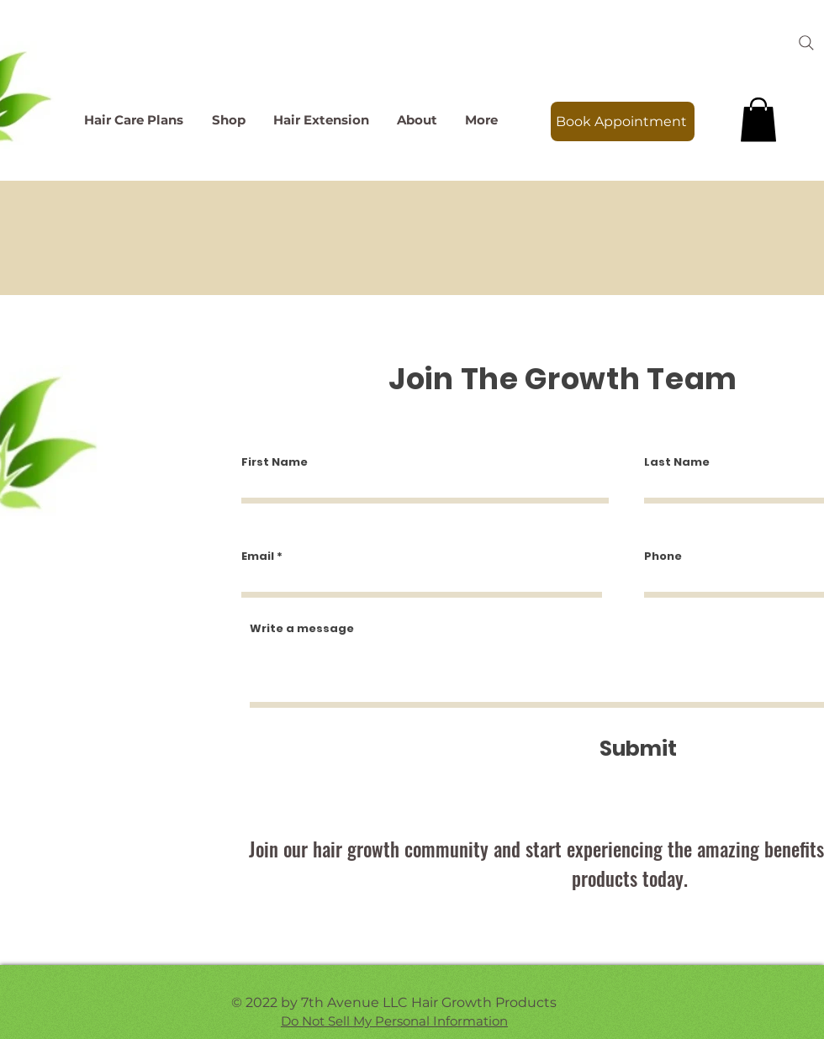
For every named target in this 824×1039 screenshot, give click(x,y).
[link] (758, 120)
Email (257, 556)
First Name (274, 461)
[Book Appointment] (623, 121)
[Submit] (638, 749)
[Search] (806, 43)
